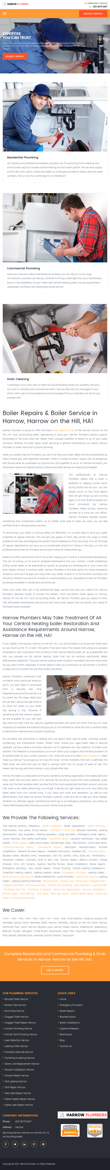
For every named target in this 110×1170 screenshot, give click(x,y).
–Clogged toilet (96, 881)
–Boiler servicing (96, 825)
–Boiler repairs (19, 842)
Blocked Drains (68, 1016)
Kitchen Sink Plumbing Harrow (21, 1034)
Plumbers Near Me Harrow (19, 1052)
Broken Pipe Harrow (15, 1005)
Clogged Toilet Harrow (16, 1016)
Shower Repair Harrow (17, 1075)
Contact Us (66, 1046)
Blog (62, 1040)
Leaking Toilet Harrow (16, 1046)
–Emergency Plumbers (73, 872)
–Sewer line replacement (66, 889)
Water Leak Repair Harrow (19, 1104)
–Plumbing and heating (22, 897)
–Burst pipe (81, 881)
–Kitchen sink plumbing (59, 885)
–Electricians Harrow (86, 876)
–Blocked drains (96, 851)
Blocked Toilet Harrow (16, 999)
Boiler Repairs (67, 1010)
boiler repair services (63, 430)
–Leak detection (81, 885)
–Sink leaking (26, 893)
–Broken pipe (66, 881)
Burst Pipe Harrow (15, 1010)
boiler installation (91, 755)
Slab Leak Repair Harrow (18, 1093)
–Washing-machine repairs (18, 847)
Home (63, 999)
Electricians (66, 1034)
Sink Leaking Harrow (16, 1081)
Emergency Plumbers (71, 1005)
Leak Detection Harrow (17, 1040)
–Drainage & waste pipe (62, 830)
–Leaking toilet (99, 885)
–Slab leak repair (59, 893)
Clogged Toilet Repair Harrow (20, 1022)
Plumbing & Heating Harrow (20, 1057)
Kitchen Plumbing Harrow (18, 1028)
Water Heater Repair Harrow (20, 1099)
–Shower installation (92, 889)
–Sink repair (41, 893)
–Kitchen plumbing (35, 885)
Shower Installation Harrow (19, 1069)
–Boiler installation (51, 825)
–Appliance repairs (58, 838)
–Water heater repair (81, 893)
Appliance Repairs (69, 1028)
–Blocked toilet (50, 881)
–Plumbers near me (14, 889)
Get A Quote (55, 970)
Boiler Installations (70, 1022)
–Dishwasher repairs (49, 847)
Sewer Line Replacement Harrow (22, 1063)
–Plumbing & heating (38, 889)
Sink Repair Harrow (15, 1087)
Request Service (15, 56)
